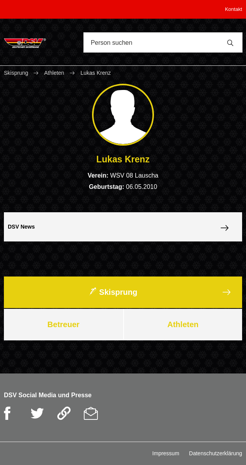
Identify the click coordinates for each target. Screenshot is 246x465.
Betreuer (64, 324)
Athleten (54, 73)
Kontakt (233, 9)
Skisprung (17, 73)
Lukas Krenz (95, 73)
